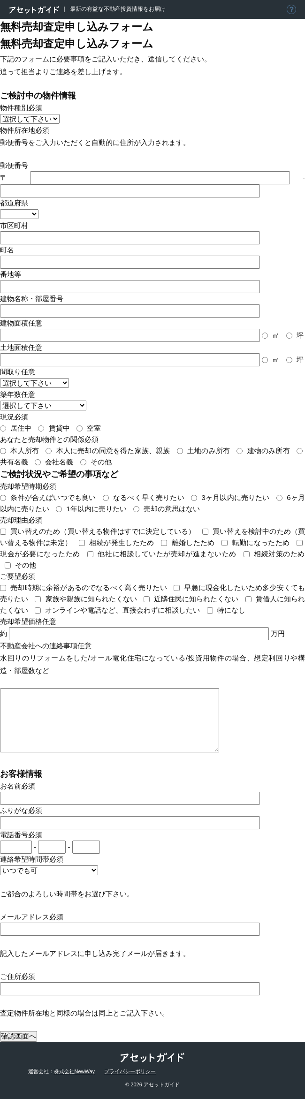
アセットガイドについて (291, 9)
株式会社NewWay (74, 1071)
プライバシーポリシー (130, 1071)
